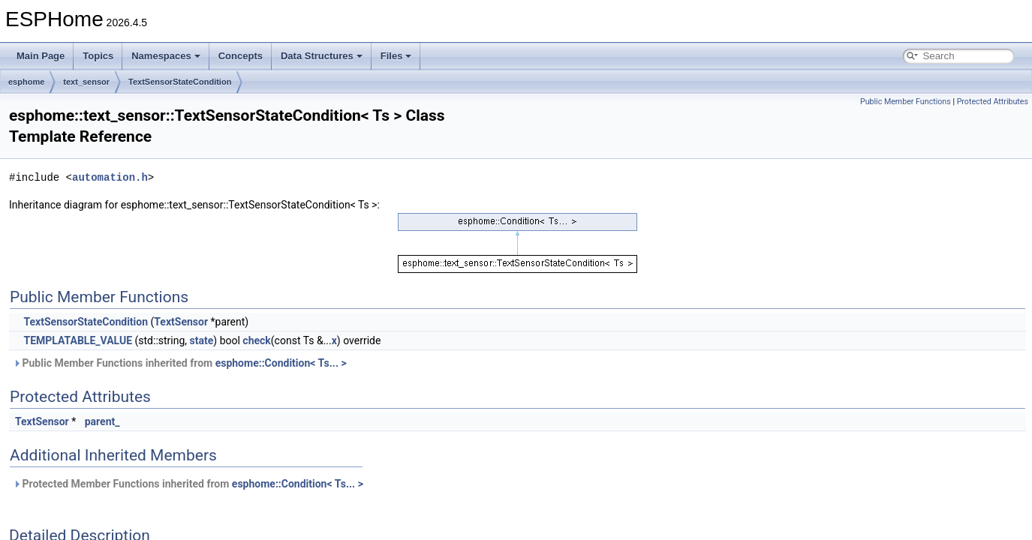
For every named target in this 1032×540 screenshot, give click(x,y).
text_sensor (86, 81)
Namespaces (165, 56)
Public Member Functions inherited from (180, 363)
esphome (26, 81)
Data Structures (322, 56)
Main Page (41, 56)
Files (396, 56)
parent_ (102, 422)
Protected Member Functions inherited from (188, 484)
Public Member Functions (905, 101)
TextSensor (181, 322)
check (256, 340)
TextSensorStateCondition (179, 81)
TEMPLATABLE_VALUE (77, 340)
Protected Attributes (992, 101)
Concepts (240, 56)
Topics (98, 56)
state (202, 340)
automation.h (110, 177)
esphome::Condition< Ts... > (281, 363)
